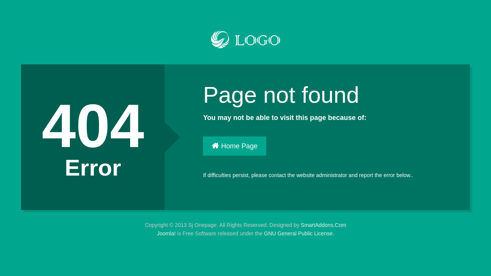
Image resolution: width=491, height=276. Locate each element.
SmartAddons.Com (323, 225)
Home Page (234, 146)
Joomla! (166, 233)
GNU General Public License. (299, 233)
